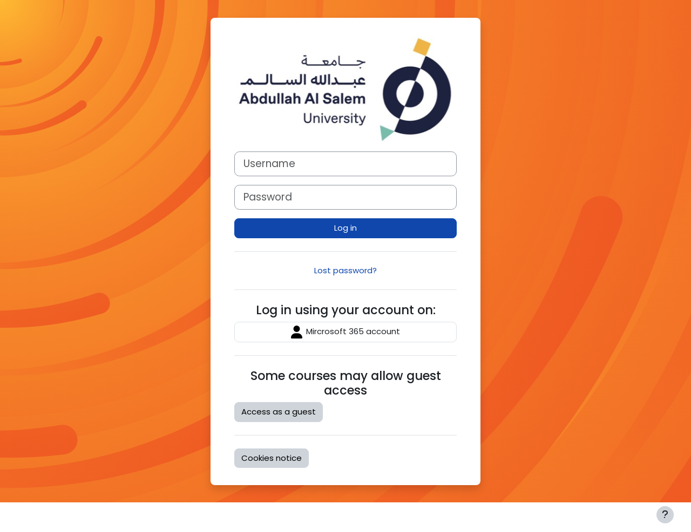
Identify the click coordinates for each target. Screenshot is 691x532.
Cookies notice (271, 458)
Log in (345, 227)
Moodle (73, 516)
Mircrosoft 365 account (345, 332)
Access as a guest (278, 411)
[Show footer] (665, 514)
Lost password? (345, 270)
